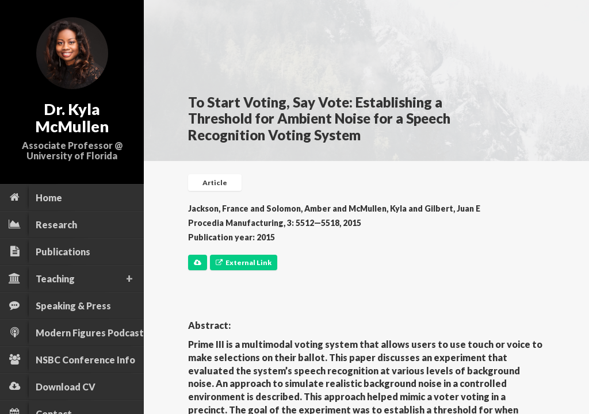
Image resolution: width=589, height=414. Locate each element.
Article (214, 182)
